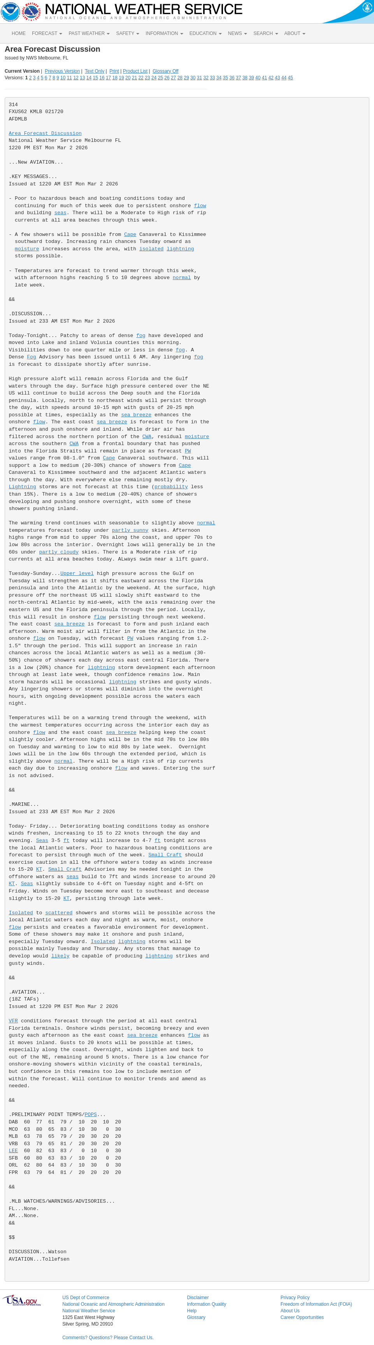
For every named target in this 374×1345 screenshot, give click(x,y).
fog (140, 336)
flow (200, 206)
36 (231, 77)
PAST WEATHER (89, 33)
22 (140, 77)
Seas (42, 841)
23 (147, 77)
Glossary (196, 1317)
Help (192, 1311)
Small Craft (165, 855)
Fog (31, 357)
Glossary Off (165, 71)
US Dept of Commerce (85, 1297)
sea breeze (136, 415)
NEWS (237, 33)
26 (166, 77)
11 (69, 77)
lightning (180, 249)
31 (199, 77)
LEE (13, 1151)
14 (88, 77)
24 (153, 77)
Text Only (94, 71)
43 (277, 77)
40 (257, 77)
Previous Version (62, 71)
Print (114, 71)
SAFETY (127, 33)
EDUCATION (206, 33)
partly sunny (130, 530)
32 (205, 77)
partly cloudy (59, 552)
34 (218, 77)
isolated (151, 249)
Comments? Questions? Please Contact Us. (108, 1337)
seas (60, 213)
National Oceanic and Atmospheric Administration (113, 1304)
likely (60, 956)
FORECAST (47, 33)
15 (95, 77)
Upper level (77, 573)
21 (134, 77)
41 (264, 77)
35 (225, 77)
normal (182, 278)
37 (238, 77)
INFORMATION (164, 33)
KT (39, 869)
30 (192, 77)
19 (121, 77)
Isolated (21, 913)
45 (290, 77)
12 (75, 77)
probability (171, 487)
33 (212, 77)
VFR (13, 1021)
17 (108, 77)
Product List (135, 71)
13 (82, 77)
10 (62, 77)
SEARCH (265, 33)
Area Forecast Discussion (45, 133)
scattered (58, 913)
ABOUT (295, 33)
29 (186, 77)
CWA (146, 437)
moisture (27, 249)
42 (270, 77)
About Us (290, 1311)
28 (180, 77)
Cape (130, 235)
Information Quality (206, 1304)
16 (101, 77)
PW (188, 451)
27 (173, 77)
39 (251, 77)
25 (160, 77)
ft (66, 841)
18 (115, 77)
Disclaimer (198, 1297)
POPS (91, 1115)
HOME (19, 33)
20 (127, 77)
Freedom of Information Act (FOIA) (316, 1304)
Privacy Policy (295, 1297)
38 (245, 77)
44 (283, 77)
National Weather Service (88, 1311)
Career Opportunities (302, 1317)
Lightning (22, 487)
